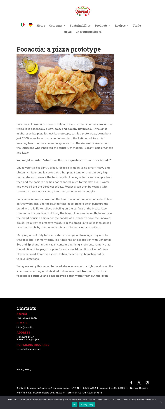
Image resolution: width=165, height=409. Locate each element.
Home (41, 25)
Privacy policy (86, 404)
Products (101, 25)
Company (56, 25)
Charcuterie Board (88, 32)
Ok (74, 404)
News (68, 32)
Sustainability (80, 25)
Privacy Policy (23, 369)
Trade (137, 25)
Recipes (120, 25)
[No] (161, 402)
